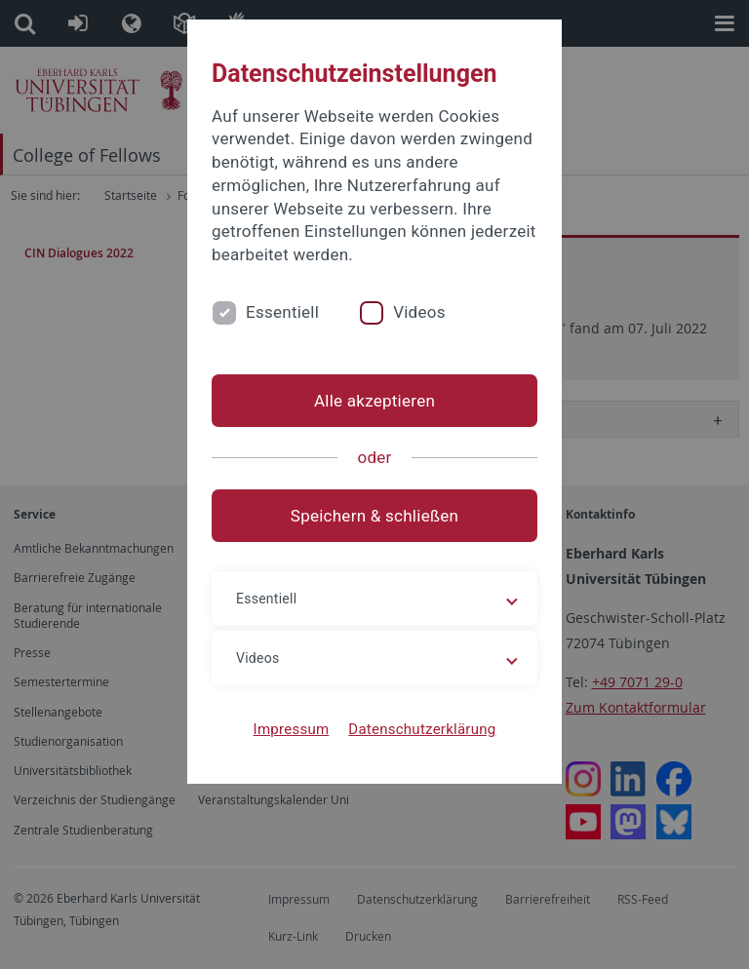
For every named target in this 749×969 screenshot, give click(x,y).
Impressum (292, 729)
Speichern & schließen (374, 515)
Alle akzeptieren (374, 400)
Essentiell (282, 312)
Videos (419, 312)
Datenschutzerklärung (421, 729)
